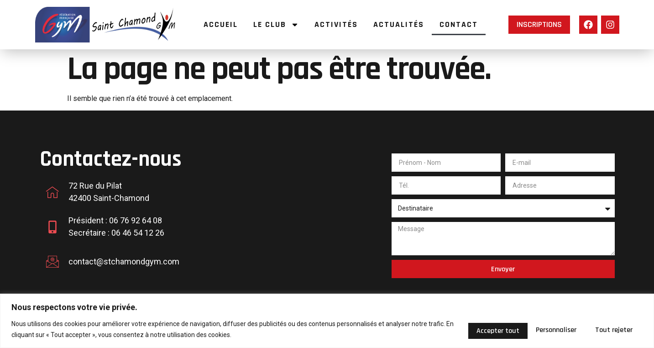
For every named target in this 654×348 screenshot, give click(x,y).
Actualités (398, 24)
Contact (458, 24)
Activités (336, 24)
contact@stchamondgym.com (123, 261)
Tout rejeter (536, 329)
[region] (327, 321)
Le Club (276, 24)
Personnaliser (465, 329)
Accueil (221, 24)
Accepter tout (607, 329)
